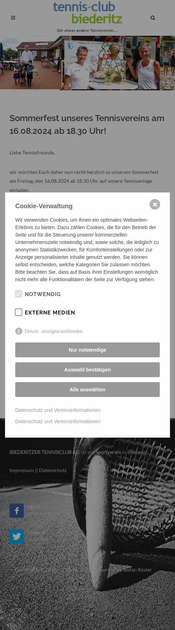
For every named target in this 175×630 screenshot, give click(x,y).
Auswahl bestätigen (87, 370)
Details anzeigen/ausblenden (54, 330)
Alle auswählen (87, 389)
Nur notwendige (87, 350)
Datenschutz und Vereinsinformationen (57, 410)
